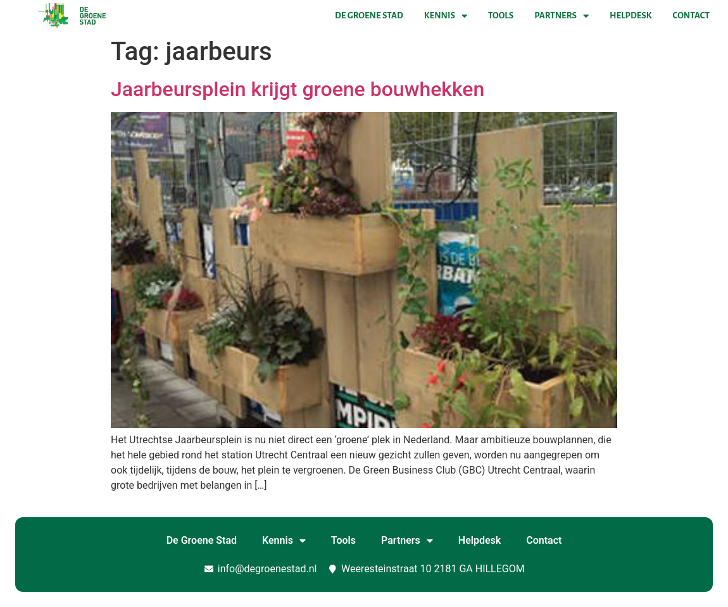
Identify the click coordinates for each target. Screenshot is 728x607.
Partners (561, 15)
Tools (500, 15)
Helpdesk (630, 15)
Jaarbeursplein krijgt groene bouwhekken (297, 89)
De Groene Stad (369, 15)
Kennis (445, 15)
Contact (691, 15)
